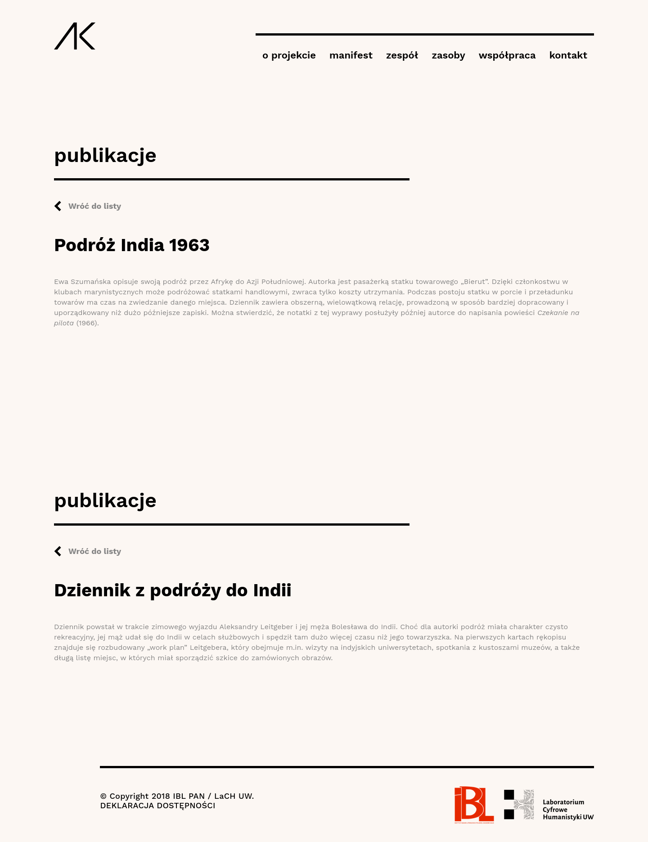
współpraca (507, 55)
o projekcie (289, 55)
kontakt (568, 55)
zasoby (448, 55)
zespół (402, 55)
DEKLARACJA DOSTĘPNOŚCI (157, 805)
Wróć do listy (94, 206)
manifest (351, 55)
